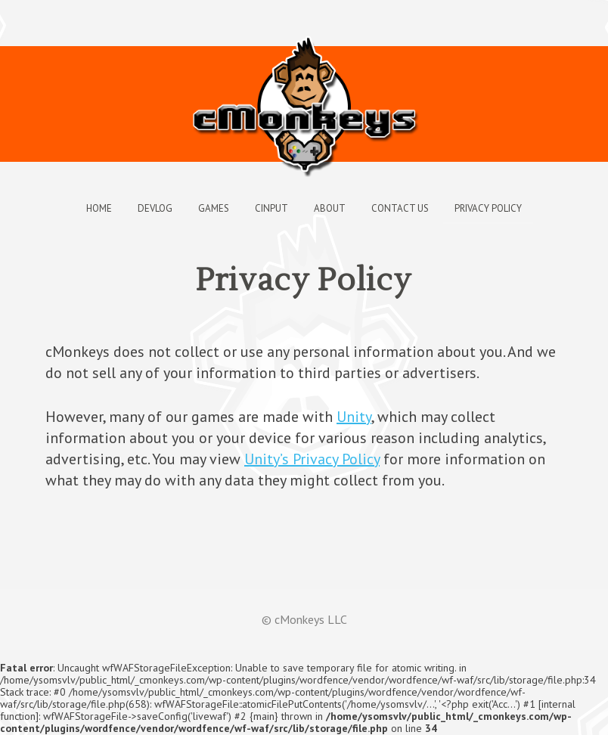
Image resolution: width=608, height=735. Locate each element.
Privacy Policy (488, 208)
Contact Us (400, 208)
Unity (354, 416)
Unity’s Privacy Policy (312, 459)
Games (213, 208)
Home (99, 208)
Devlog (155, 208)
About (330, 208)
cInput (271, 208)
